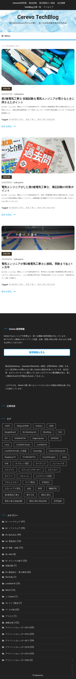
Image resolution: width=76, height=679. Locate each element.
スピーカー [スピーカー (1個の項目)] (49, 470)
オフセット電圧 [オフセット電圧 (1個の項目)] (18, 463)
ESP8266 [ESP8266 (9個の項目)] (51, 438)
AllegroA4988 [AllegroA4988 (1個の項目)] (19, 426)
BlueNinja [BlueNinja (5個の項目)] (43, 432)
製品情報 (33, 3)
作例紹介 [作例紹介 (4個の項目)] (42, 482)
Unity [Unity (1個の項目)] (60, 457)
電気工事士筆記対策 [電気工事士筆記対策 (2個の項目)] (34, 501)
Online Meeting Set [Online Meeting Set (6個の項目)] (53, 451)
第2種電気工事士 (16, 119)
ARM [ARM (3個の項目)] (47, 426)
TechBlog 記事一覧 (33, 7)
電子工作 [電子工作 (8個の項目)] (26, 495)
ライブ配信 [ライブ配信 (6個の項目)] (26, 482)
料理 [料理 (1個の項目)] (36, 488)
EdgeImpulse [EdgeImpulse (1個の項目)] (34, 438)
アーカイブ (48, 7)
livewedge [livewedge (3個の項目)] (33, 451)
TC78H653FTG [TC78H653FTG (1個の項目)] (25, 457)
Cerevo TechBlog (38, 17)
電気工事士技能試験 (46, 119)
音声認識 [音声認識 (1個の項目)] (53, 501)
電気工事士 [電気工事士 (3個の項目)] (42, 495)
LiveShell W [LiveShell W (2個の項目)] (38, 445)
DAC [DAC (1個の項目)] (56, 432)
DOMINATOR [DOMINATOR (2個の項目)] (16, 438)
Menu (6, 36)
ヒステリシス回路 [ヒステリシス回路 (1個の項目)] (40, 476)
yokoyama (19, 94)
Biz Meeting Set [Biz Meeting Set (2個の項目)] (25, 432)
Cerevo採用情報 (20, 3)
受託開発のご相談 (47, 3)
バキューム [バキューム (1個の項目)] (20, 476)
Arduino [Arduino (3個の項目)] (35, 426)
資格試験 (6, 88)
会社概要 (61, 3)
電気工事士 (30, 119)
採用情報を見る (37, 352)
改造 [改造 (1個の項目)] (25, 488)
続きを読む (8, 126)
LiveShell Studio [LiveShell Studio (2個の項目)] (19, 445)
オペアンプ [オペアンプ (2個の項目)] (37, 463)
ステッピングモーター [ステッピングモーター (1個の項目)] (27, 470)
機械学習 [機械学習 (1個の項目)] (49, 488)
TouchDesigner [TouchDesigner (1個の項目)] (44, 457)
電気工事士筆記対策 (46, 208)
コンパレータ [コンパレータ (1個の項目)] (54, 463)
